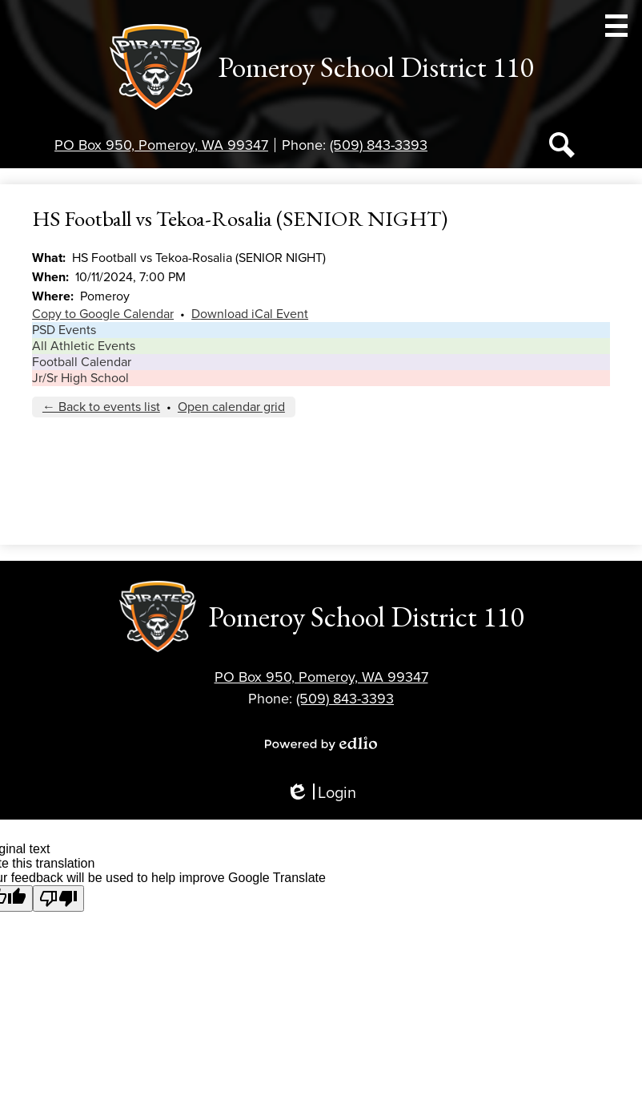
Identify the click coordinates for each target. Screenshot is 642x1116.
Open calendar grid (231, 407)
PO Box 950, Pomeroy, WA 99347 (161, 145)
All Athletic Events (83, 346)
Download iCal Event (249, 314)
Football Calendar (81, 362)
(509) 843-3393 (378, 145)
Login (321, 794)
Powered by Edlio (321, 743)
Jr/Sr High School (80, 378)
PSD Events (64, 330)
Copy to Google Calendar (103, 314)
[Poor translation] (58, 898)
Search (562, 148)
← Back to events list (101, 407)
